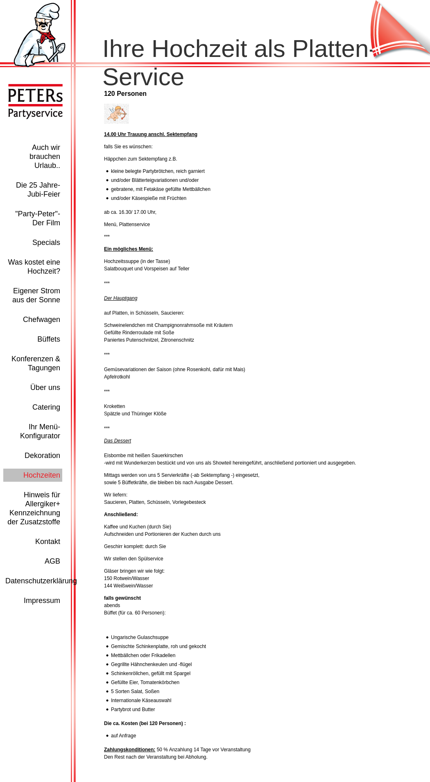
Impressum (42, 600)
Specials (46, 242)
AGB (52, 561)
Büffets (48, 339)
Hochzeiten (41, 475)
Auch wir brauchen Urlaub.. (44, 156)
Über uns (45, 387)
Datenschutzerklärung (41, 581)
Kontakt (47, 541)
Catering (46, 407)
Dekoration (42, 455)
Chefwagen (41, 319)
